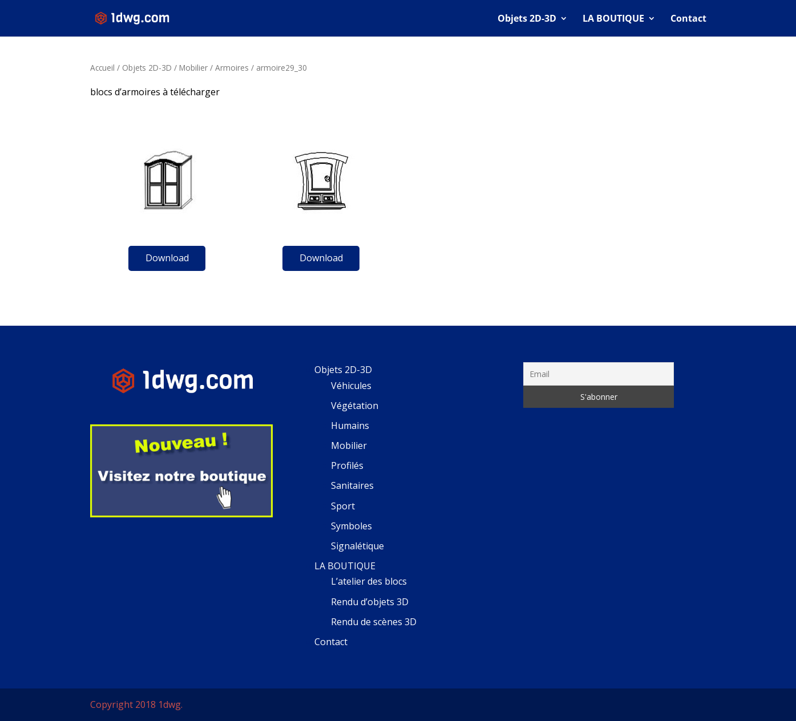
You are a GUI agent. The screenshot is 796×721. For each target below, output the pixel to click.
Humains (350, 425)
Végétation (354, 405)
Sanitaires (352, 485)
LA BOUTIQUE (613, 19)
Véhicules (351, 385)
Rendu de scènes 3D (374, 621)
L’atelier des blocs (369, 581)
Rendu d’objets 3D (370, 602)
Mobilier (193, 67)
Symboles (351, 526)
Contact (688, 19)
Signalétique (357, 546)
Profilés (347, 465)
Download (167, 258)
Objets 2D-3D (527, 19)
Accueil (102, 67)
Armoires (232, 67)
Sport (343, 506)
